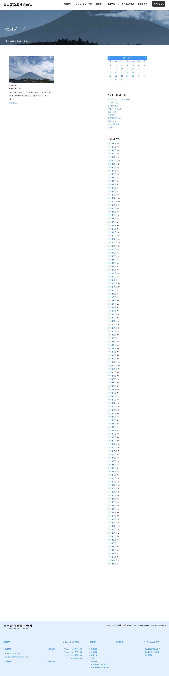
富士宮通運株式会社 (14, 41)
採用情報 (111, 4)
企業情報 (99, 4)
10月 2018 (127, 58)
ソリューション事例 (84, 4)
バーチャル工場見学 (126, 4)
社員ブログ (142, 4)
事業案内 (67, 4)
